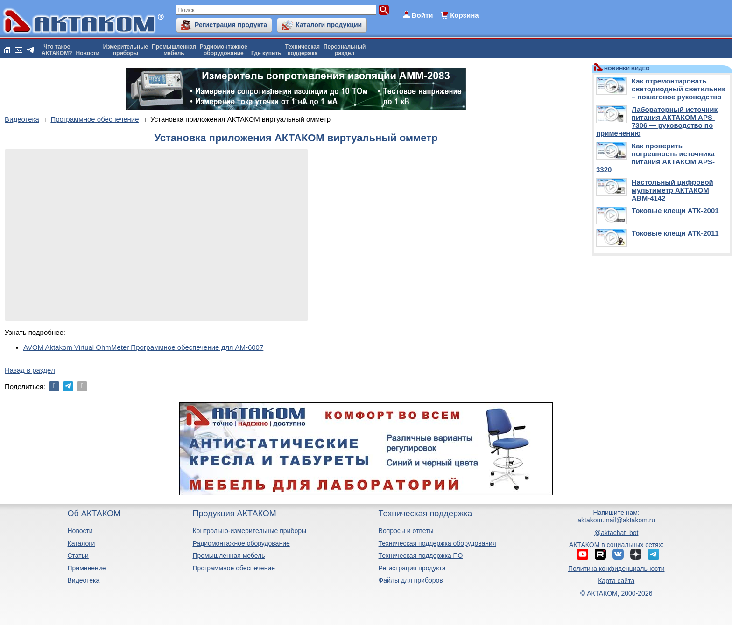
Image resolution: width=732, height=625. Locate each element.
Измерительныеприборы (125, 49)
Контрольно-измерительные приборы (249, 531)
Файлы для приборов (411, 580)
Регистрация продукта (231, 24)
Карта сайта (616, 580)
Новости (87, 53)
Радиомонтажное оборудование (240, 543)
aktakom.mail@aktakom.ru (616, 520)
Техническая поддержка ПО (421, 555)
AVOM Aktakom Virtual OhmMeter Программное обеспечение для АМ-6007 (143, 347)
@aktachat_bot (616, 532)
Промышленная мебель (228, 555)
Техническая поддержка (425, 513)
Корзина (464, 15)
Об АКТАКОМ (93, 513)
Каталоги (81, 543)
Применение (86, 568)
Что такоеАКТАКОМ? (57, 49)
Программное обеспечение (233, 568)
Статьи (77, 555)
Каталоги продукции (329, 24)
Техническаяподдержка (302, 49)
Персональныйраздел (345, 49)
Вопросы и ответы (406, 531)
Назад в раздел (30, 370)
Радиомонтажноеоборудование (223, 49)
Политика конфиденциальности (616, 568)
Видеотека (83, 580)
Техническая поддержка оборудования (437, 543)
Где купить (266, 53)
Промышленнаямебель (174, 49)
